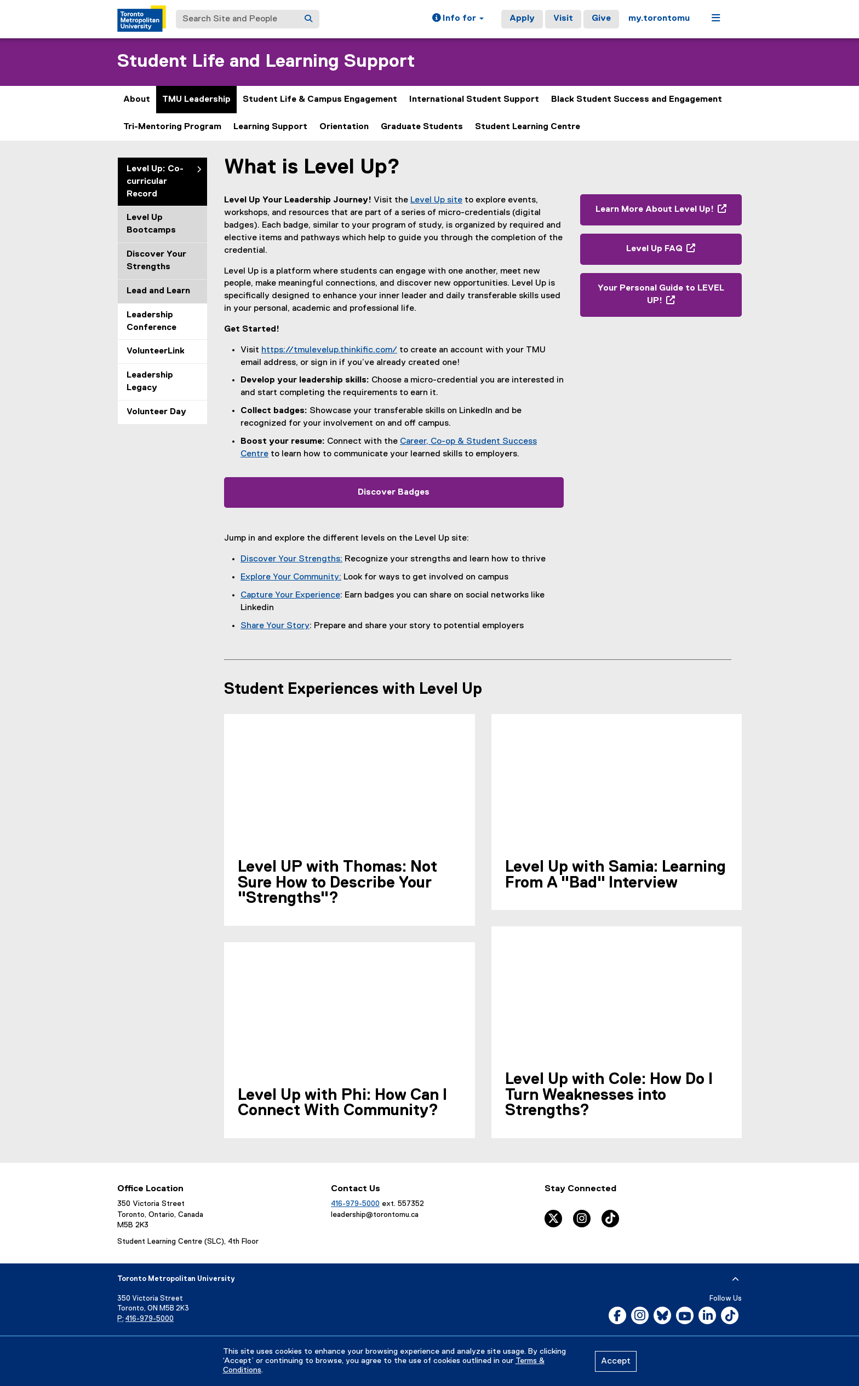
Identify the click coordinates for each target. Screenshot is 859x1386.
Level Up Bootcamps (151, 224)
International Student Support (474, 99)
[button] (458, 19)
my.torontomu (659, 18)
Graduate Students (422, 127)
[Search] (308, 19)
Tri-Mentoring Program (172, 127)
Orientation (344, 127)
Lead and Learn (158, 291)
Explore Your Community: (290, 577)
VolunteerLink (156, 351)
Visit (563, 18)
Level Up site (436, 200)
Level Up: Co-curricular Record (155, 182)
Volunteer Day (156, 412)
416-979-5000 (355, 1204)
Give (601, 18)
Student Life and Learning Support (266, 62)
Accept (616, 1361)
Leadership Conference (151, 321)
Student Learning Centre (527, 127)
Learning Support (270, 127)
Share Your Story (275, 626)
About (136, 99)
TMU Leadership (196, 99)
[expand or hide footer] (735, 1279)
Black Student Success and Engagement (636, 99)
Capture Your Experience (290, 595)
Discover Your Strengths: (291, 559)
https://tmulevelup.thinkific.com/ (329, 350)
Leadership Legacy (150, 381)
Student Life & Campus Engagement (320, 99)
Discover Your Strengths (156, 260)
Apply (522, 18)
